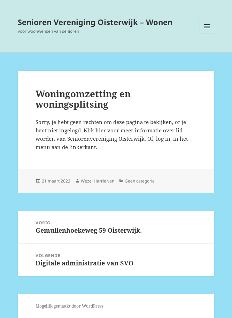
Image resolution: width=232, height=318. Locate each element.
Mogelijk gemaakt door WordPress (69, 306)
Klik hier (95, 130)
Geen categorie (140, 181)
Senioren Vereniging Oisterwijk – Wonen (95, 22)
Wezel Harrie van (97, 181)
